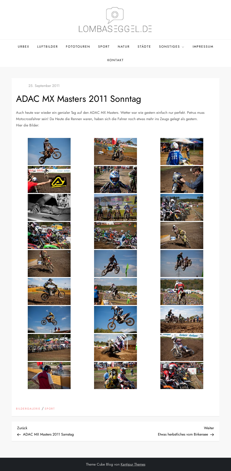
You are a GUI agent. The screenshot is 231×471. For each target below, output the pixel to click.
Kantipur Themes (133, 464)
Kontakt (115, 60)
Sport (104, 46)
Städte (144, 46)
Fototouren (78, 46)
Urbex (23, 46)
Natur (124, 46)
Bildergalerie (28, 409)
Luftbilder (47, 46)
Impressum (203, 46)
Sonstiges (172, 46)
